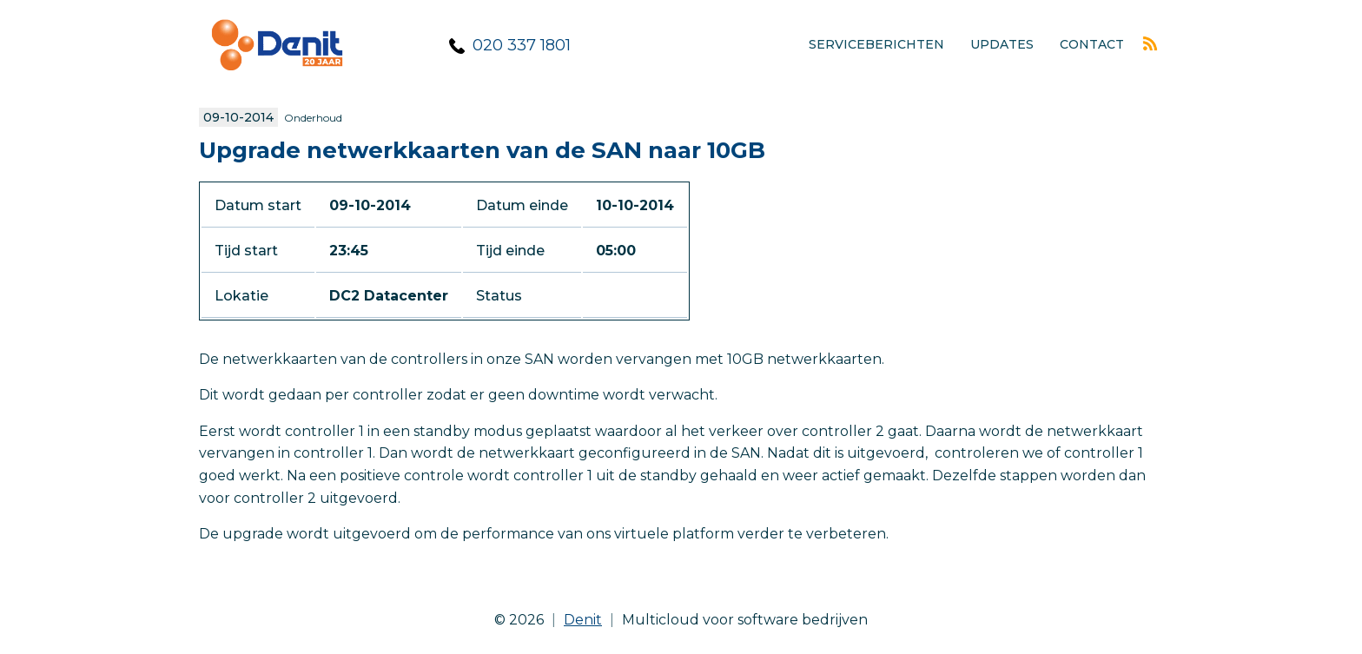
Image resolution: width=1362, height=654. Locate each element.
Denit (583, 619)
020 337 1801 (522, 45)
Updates (1002, 44)
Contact (1092, 44)
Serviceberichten (876, 44)
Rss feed (1150, 43)
